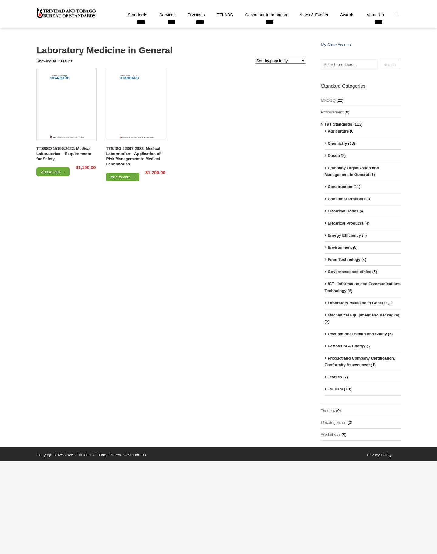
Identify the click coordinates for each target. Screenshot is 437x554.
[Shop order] (280, 61)
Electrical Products (346, 223)
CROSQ (328, 100)
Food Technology (344, 259)
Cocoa (334, 155)
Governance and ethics (349, 271)
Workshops (331, 434)
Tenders (328, 410)
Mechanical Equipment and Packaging (363, 315)
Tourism (335, 389)
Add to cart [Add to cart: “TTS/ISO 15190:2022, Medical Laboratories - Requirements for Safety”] (50, 172)
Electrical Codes (343, 211)
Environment (340, 247)
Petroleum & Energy (346, 346)
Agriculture (338, 131)
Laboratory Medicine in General (357, 303)
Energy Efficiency (344, 235)
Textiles (335, 377)
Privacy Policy (379, 455)
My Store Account (336, 44)
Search (389, 64)
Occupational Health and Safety (357, 334)
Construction (340, 186)
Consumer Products (346, 199)
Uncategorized (334, 422)
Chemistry (337, 143)
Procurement (332, 112)
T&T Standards (338, 124)
